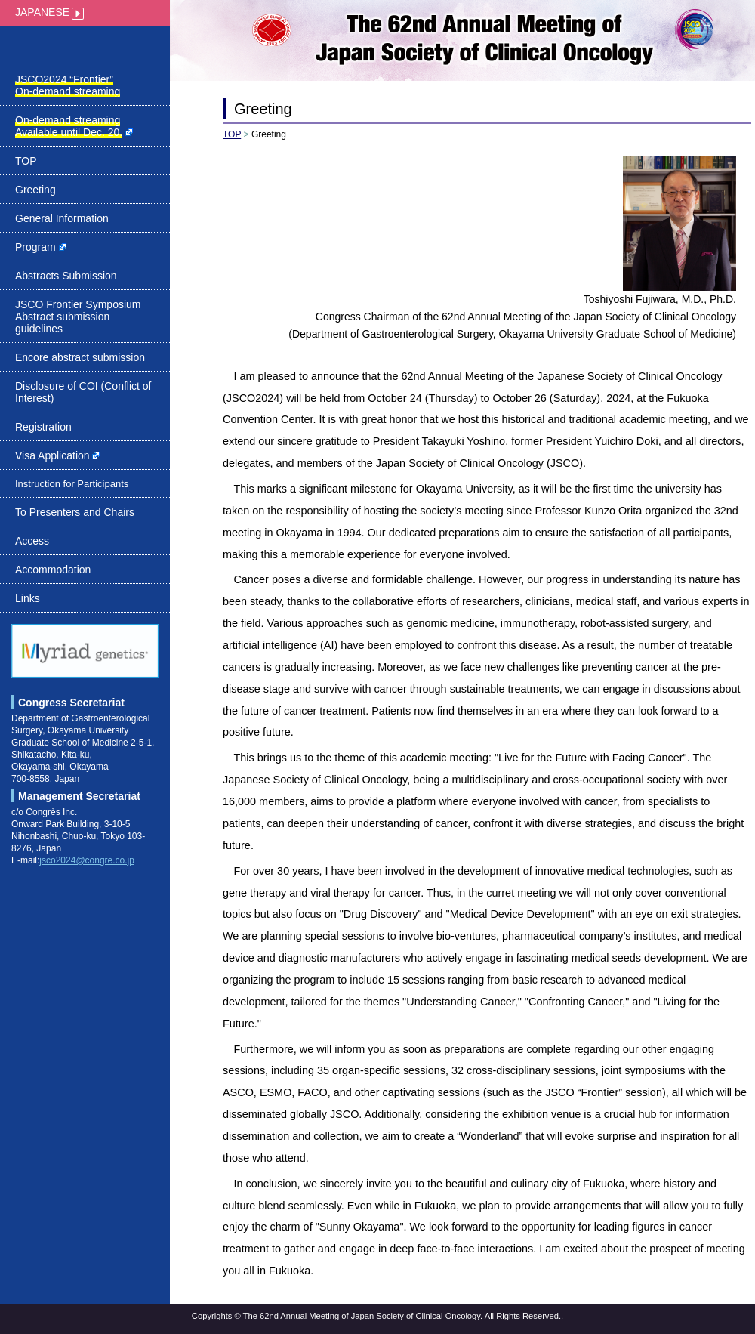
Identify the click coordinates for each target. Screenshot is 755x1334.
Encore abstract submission (80, 357)
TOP (26, 161)
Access (32, 541)
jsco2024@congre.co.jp (86, 860)
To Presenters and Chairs (74, 512)
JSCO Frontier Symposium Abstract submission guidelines (77, 316)
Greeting (35, 190)
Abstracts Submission (66, 276)
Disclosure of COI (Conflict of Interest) (83, 392)
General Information (62, 218)
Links (27, 598)
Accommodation (53, 570)
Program (40, 247)
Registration (43, 427)
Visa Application (57, 455)
